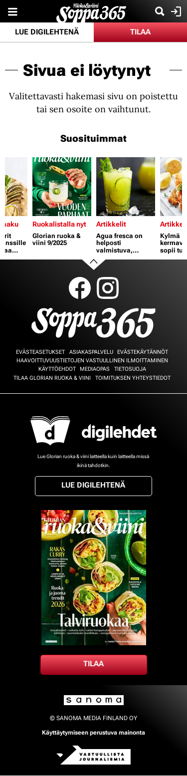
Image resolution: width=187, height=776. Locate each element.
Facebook (80, 288)
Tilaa (140, 31)
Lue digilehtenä (47, 31)
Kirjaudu (175, 11)
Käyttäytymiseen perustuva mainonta (93, 732)
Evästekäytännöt (142, 352)
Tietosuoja (130, 369)
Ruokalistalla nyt (59, 224)
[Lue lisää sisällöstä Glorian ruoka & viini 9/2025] (61, 186)
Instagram (108, 288)
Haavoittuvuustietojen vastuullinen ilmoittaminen (92, 360)
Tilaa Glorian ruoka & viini (52, 378)
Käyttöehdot (57, 369)
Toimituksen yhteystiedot (133, 378)
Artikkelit (111, 224)
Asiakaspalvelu (91, 352)
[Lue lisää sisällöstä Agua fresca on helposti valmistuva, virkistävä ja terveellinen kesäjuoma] (125, 186)
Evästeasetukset (40, 352)
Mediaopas (95, 369)
